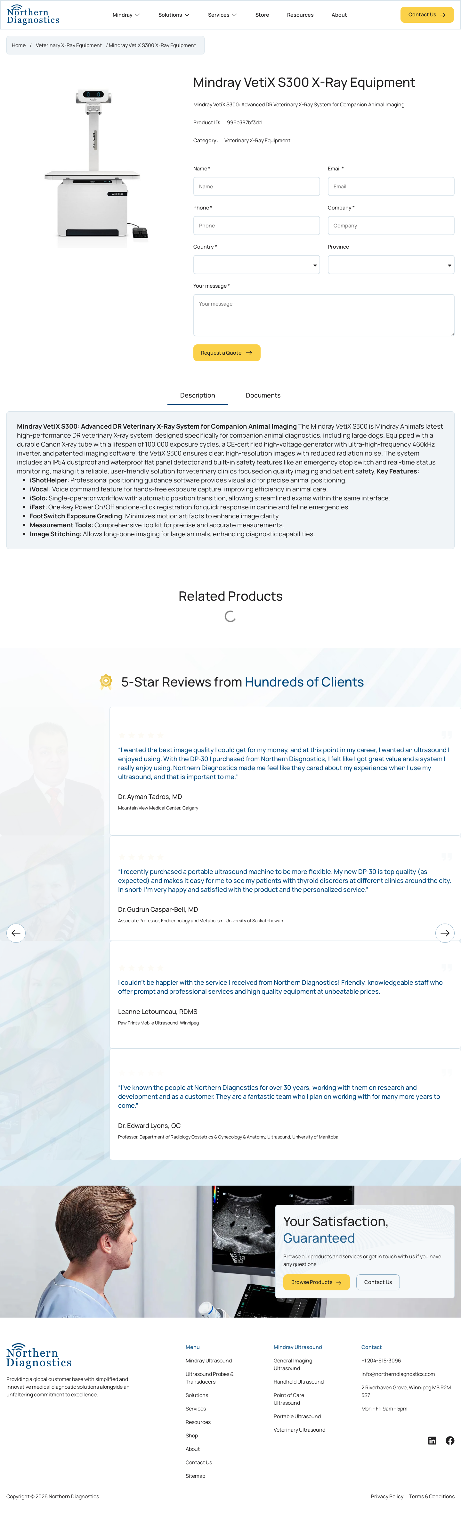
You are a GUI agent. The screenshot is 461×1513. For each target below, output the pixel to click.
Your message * (211, 285)
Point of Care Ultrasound (289, 1399)
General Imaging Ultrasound (293, 1364)
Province (338, 246)
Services (196, 1408)
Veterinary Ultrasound (299, 1429)
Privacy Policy (387, 1496)
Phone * (202, 207)
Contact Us (199, 1462)
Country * (205, 246)
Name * (201, 168)
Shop (192, 1435)
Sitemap (195, 1475)
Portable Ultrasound (297, 1416)
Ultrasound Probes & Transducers (209, 1377)
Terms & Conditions (432, 1496)
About (193, 1448)
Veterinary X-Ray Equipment (69, 45)
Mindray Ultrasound (209, 1360)
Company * (341, 207)
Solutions (197, 1395)
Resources (198, 1422)
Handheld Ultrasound (299, 1381)
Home (19, 45)
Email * (336, 168)
